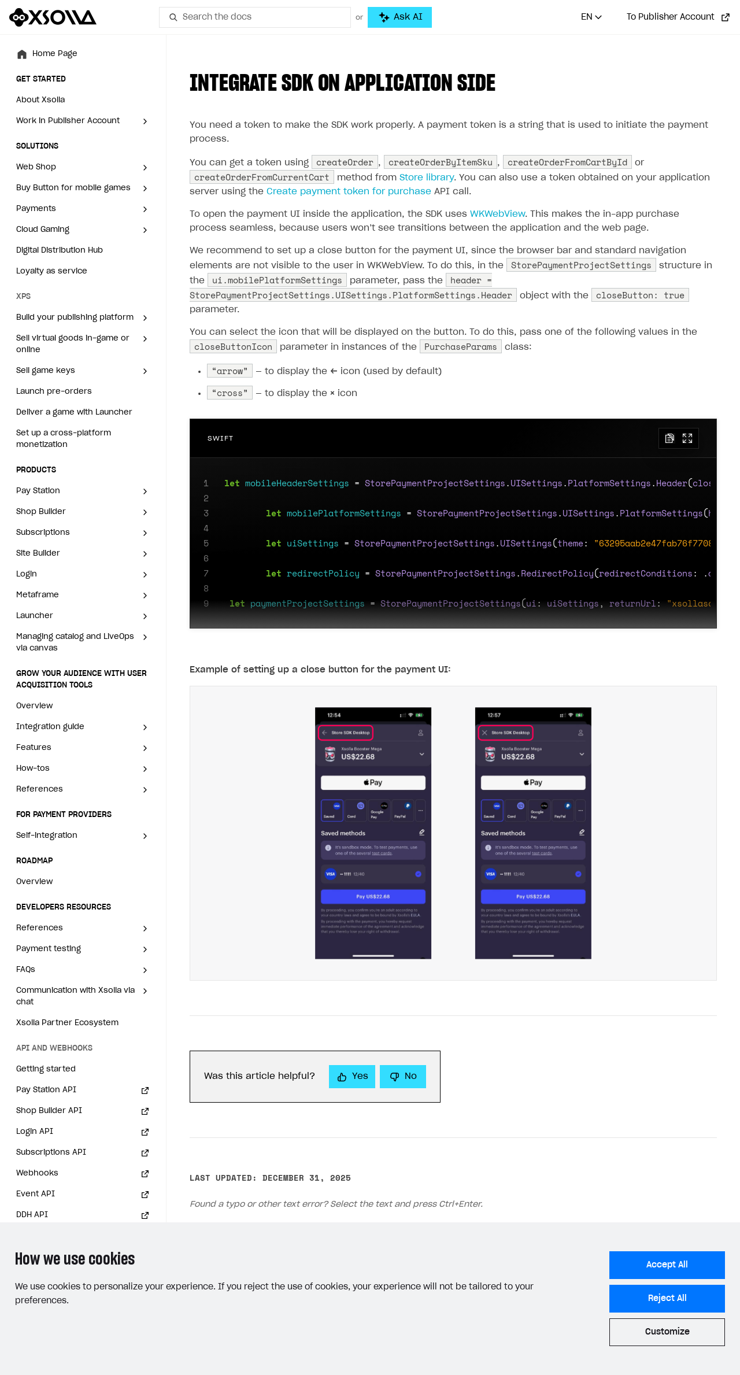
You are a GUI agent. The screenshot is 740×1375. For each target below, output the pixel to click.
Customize (667, 1332)
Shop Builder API (49, 1111)
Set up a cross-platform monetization (63, 439)
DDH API (32, 1215)
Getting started (46, 1069)
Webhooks (37, 1173)
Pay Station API (46, 1090)
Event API (35, 1194)
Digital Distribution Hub (59, 250)
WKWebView (497, 214)
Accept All (667, 1265)
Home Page (54, 54)
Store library (426, 177)
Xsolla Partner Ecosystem (67, 1023)
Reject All (667, 1299)
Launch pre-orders (54, 392)
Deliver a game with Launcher (74, 412)
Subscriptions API (51, 1152)
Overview (34, 706)
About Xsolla (40, 100)
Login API (34, 1132)
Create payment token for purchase (349, 191)
